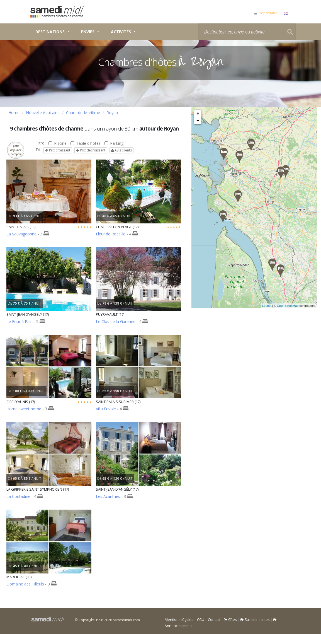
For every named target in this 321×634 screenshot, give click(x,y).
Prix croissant (57, 150)
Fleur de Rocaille (110, 234)
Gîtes (230, 619)
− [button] (198, 120)
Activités (121, 31)
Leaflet (273, 305)
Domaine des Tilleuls (25, 584)
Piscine (57, 143)
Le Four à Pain (19, 321)
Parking (113, 143)
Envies (87, 31)
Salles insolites (255, 619)
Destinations (50, 31)
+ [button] (198, 113)
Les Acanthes (108, 496)
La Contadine (18, 496)
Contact (214, 619)
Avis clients (121, 150)
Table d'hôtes (85, 143)
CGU (200, 619)
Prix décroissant (90, 150)
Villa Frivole (106, 408)
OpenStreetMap (294, 305)
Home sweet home (23, 408)
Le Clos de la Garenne (115, 321)
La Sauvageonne (21, 234)
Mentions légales (179, 619)
